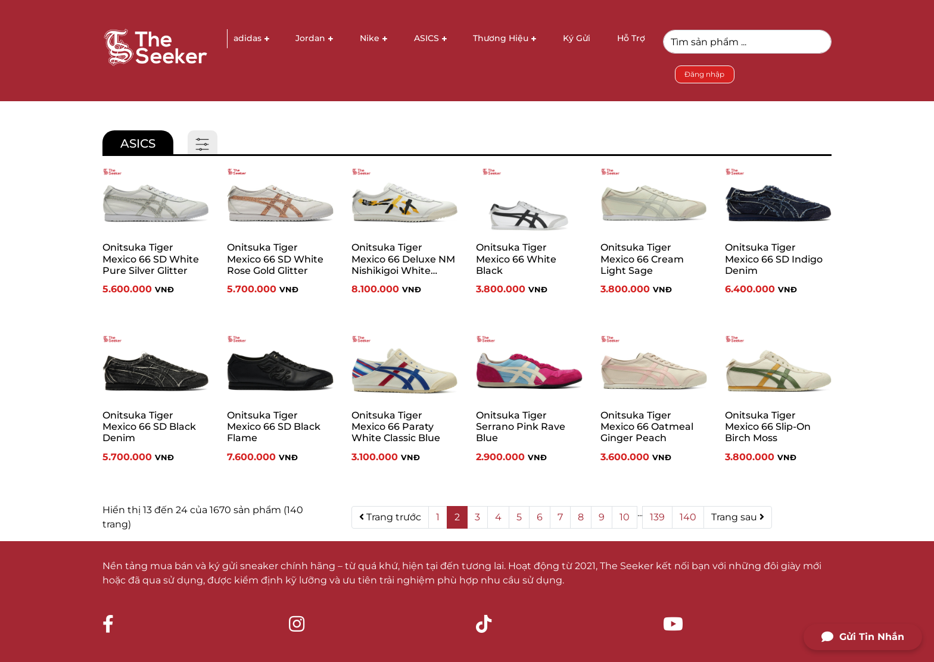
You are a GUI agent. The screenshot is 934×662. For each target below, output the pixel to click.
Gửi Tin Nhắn (862, 637)
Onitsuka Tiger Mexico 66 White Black (516, 259)
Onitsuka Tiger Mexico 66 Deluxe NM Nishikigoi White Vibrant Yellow (403, 261)
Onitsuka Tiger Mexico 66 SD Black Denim (149, 427)
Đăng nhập (704, 74)
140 (688, 517)
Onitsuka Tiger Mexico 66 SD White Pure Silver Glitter (150, 259)
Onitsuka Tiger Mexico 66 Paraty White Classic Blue (395, 427)
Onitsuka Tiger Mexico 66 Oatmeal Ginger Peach (646, 427)
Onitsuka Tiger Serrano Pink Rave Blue (520, 427)
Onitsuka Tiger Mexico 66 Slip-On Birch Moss (768, 427)
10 (624, 517)
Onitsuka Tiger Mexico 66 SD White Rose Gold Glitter (275, 259)
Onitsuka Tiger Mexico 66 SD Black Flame (273, 427)
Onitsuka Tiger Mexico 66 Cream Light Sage (642, 259)
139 (657, 517)
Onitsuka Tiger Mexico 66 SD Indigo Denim (774, 259)
